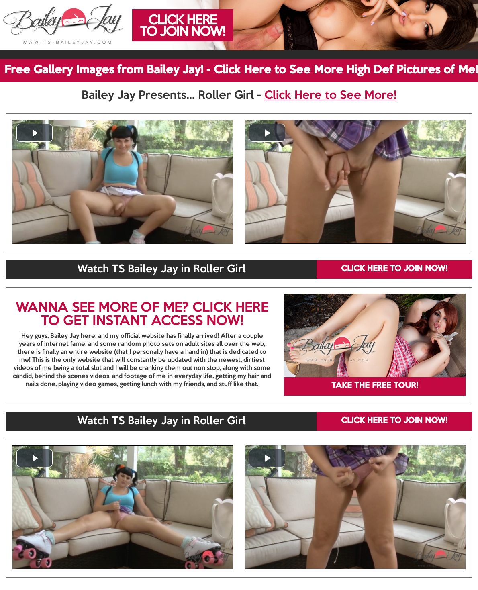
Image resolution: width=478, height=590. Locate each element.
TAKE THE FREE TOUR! (374, 386)
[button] (34, 133)
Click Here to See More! (330, 95)
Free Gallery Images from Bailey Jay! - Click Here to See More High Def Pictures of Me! (241, 70)
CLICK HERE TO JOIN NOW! (394, 269)
